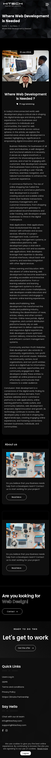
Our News (14, 26)
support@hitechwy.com (14, 725)
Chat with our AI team (13, 716)
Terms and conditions (13, 686)
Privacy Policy (8, 691)
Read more (42, 749)
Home (4, 26)
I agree (25, 753)
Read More (16, 497)
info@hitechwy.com (12, 720)
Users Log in (8, 676)
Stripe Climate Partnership (15, 696)
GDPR (4, 681)
